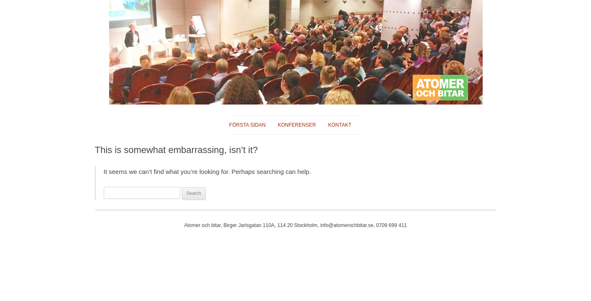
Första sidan (247, 125)
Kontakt (339, 125)
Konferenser (297, 125)
